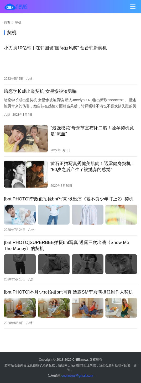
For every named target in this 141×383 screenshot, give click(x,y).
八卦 (29, 79)
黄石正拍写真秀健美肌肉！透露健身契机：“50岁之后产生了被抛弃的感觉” (92, 166)
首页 (7, 22)
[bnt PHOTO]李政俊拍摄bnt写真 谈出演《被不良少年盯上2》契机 (68, 198)
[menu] (132, 6)
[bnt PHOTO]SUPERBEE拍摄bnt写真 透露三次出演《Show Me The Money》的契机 (66, 245)
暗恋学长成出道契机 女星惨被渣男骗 (40, 91)
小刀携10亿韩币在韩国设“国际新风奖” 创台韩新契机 (55, 47)
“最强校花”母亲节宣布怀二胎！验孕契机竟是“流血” (92, 130)
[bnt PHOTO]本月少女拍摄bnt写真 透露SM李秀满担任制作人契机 (68, 291)
